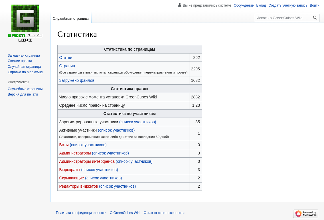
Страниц (67, 66)
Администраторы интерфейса (87, 161)
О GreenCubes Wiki (125, 213)
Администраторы (75, 153)
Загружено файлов (76, 80)
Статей (65, 57)
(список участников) (137, 122)
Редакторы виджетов (78, 186)
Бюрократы (69, 169)
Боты (64, 144)
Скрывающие (71, 178)
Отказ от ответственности (164, 213)
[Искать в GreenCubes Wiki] (287, 18)
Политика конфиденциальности (81, 213)
